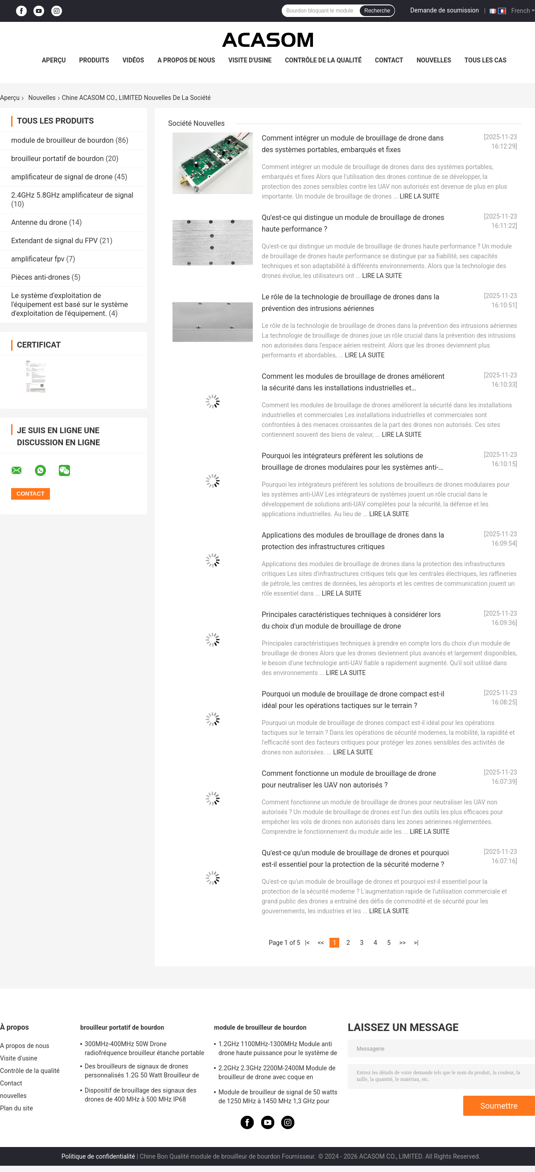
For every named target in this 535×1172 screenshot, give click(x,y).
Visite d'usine (250, 60)
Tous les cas (485, 60)
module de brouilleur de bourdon (62, 140)
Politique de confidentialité (98, 1156)
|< (307, 942)
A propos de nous (186, 60)
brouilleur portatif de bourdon (57, 158)
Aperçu (54, 60)
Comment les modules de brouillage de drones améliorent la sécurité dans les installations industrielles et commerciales (353, 388)
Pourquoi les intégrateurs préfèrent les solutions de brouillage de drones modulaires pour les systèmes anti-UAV (350, 467)
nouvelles (433, 60)
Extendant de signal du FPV (54, 240)
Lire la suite (419, 196)
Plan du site (16, 1108)
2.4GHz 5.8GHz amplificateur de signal (72, 195)
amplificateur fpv (38, 259)
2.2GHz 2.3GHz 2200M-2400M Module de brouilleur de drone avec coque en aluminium (276, 1073)
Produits (94, 60)
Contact (389, 60)
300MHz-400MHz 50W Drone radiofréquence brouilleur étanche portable (144, 1048)
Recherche (377, 11)
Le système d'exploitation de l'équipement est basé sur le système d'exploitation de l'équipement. (69, 304)
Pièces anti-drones (40, 277)
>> (402, 942)
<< (321, 942)
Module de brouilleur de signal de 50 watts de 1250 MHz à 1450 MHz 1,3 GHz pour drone (277, 1098)
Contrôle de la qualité (323, 60)
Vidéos (133, 60)
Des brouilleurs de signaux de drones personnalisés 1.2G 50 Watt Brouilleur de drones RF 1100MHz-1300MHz (142, 1072)
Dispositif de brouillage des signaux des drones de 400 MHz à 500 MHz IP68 (141, 1095)
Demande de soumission (444, 10)
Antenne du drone (39, 222)
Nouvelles (42, 97)
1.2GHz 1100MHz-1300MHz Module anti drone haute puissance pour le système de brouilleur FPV (277, 1049)
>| (416, 942)
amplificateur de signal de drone (62, 177)
